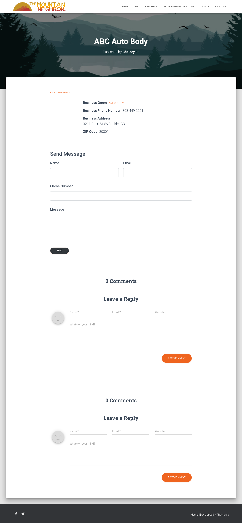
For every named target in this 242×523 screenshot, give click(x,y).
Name (54, 163)
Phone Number (61, 186)
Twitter (22, 514)
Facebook (16, 514)
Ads (136, 6)
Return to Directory (60, 92)
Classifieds (150, 6)
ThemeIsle (222, 514)
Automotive (117, 103)
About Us (220, 6)
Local (204, 6)
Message (57, 209)
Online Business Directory (178, 6)
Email (127, 163)
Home (125, 6)
